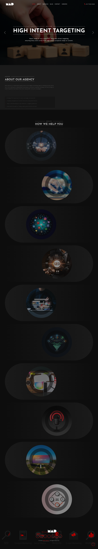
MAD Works (46, 540)
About (39, 4)
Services (45, 4)
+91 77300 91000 (90, 4)
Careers (64, 4)
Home (33, 4)
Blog (51, 4)
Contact (57, 4)
